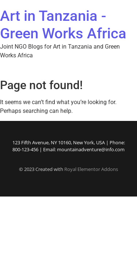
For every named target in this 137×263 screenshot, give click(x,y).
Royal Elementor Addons (91, 169)
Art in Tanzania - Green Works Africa (63, 24)
